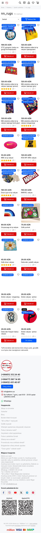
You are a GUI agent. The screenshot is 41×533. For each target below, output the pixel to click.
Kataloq (9, 7)
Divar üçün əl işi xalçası (9, 192)
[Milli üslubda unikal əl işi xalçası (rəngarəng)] (30, 106)
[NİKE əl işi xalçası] (10, 143)
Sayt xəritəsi (33, 523)
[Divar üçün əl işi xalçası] (10, 178)
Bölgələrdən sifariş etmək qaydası (13, 445)
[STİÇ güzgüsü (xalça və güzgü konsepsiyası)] (10, 33)
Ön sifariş (28, 340)
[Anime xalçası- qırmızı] (30, 282)
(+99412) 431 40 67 (10, 382)
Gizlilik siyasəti (6, 424)
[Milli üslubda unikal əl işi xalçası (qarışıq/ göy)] (30, 69)
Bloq (2, 415)
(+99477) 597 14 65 (10, 379)
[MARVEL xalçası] (30, 178)
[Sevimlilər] (33, 3)
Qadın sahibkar (18, 7)
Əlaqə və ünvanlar (7, 408)
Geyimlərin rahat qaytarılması (11, 433)
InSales (33, 525)
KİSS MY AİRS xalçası (28, 158)
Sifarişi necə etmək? (8, 439)
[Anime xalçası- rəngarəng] (10, 282)
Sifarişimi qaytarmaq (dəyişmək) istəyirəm (16, 427)
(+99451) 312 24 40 (10, 374)
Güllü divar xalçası (7, 262)
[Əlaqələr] (24, 3)
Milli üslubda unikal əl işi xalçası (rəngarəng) (29, 122)
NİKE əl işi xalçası (7, 158)
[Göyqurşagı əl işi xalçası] (10, 213)
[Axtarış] (20, 3)
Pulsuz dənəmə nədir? (9, 430)
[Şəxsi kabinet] (29, 3)
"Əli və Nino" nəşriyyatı (9, 421)
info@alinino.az (9, 392)
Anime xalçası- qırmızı (29, 297)
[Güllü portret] (30, 213)
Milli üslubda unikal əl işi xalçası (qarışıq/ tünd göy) (10, 122)
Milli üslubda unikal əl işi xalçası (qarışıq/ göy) (29, 85)
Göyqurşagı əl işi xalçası (9, 227)
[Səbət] (37, 3)
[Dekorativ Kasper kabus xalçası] (10, 317)
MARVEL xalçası (26, 192)
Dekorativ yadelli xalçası (30, 262)
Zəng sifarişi (7, 386)
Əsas (2, 7)
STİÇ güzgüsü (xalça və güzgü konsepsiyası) (9, 48)
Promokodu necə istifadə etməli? (12, 442)
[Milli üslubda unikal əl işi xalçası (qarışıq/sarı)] (30, 33)
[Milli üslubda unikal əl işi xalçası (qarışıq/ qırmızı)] (10, 69)
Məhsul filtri (30, 19)
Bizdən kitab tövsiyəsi (9, 418)
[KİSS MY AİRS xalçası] (30, 143)
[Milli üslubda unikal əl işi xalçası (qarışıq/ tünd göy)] (10, 106)
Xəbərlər (4, 411)
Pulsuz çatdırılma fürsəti (9, 436)
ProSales (17, 525)
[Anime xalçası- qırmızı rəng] (30, 317)
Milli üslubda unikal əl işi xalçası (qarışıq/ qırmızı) (9, 85)
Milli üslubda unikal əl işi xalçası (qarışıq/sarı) (29, 48)
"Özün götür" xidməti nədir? (11, 449)
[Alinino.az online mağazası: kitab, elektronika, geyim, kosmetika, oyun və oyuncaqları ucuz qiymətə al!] (6, 2)
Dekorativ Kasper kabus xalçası (9, 333)
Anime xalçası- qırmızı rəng (29, 333)
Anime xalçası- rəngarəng (10, 297)
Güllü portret (25, 227)
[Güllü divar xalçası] (10, 247)
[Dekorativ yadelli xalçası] (30, 247)
